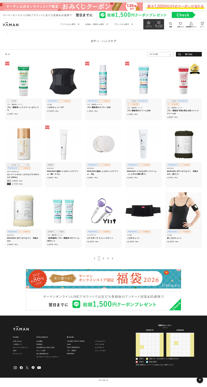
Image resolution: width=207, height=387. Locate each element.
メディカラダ (99, 344)
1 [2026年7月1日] (149, 338)
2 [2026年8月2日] (137, 358)
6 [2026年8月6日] (153, 358)
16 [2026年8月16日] (168, 350)
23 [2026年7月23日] (154, 350)
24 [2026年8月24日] (172, 354)
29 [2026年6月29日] (142, 338)
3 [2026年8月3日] (141, 358)
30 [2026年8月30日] (168, 358)
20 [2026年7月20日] (142, 350)
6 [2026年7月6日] (141, 342)
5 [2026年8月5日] (149, 358)
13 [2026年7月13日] (142, 346)
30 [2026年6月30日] (146, 338)
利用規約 (39, 344)
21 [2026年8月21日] (188, 350)
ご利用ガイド (17, 344)
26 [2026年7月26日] (138, 354)
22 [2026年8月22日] (192, 350)
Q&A (14, 350)
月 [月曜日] (142, 334)
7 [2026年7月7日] (145, 342)
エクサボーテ (99, 347)
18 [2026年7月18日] (162, 346)
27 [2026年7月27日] (142, 354)
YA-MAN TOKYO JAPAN (76, 341)
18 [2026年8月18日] (176, 350)
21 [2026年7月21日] (146, 350)
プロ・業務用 (71, 350)
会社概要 (39, 341)
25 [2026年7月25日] (162, 350)
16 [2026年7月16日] (154, 346)
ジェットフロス (100, 350)
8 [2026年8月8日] (161, 358)
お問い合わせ (17, 341)
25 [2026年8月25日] (176, 354)
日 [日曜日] (138, 334)
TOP (6, 33)
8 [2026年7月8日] (149, 342)
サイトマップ (17, 353)
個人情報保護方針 (42, 353)
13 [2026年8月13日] (184, 346)
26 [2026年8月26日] (180, 354)
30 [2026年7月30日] (154, 354)
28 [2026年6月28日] (138, 338)
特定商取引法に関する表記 (45, 347)
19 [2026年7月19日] (138, 350)
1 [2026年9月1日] (176, 358)
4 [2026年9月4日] (188, 358)
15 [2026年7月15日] (150, 346)
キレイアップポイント (20, 347)
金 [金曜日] (157, 334)
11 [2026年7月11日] (162, 342)
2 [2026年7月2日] (153, 338)
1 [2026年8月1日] (161, 354)
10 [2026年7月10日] (158, 342)
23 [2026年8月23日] (168, 354)
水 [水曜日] (149, 334)
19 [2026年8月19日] (180, 350)
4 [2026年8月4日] (145, 358)
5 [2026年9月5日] (192, 358)
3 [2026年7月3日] (157, 338)
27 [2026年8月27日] (184, 354)
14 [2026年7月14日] (146, 346)
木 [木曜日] (153, 334)
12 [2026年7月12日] (138, 346)
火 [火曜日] (145, 334)
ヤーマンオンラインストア (103, 1)
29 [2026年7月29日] (150, 354)
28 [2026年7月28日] (146, 354)
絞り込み (188, 54)
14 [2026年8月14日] (188, 346)
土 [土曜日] (161, 334)
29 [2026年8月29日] (192, 354)
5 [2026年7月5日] (137, 342)
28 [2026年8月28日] (188, 354)
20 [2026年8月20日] (184, 350)
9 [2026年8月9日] (168, 346)
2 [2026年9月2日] (180, 358)
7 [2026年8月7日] (157, 358)
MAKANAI (70, 353)
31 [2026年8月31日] (172, 358)
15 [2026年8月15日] (192, 346)
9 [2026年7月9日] (153, 342)
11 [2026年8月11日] (176, 346)
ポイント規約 (40, 350)
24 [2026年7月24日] (158, 350)
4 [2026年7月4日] (161, 338)
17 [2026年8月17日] (172, 350)
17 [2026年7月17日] (158, 346)
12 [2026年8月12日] (180, 346)
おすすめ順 (154, 54)
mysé (69, 344)
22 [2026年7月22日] (150, 350)
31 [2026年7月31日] (158, 354)
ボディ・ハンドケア (18, 33)
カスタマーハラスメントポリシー (47, 357)
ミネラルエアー (100, 341)
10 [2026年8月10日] (172, 346)
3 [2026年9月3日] (184, 358)
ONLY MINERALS (73, 347)
